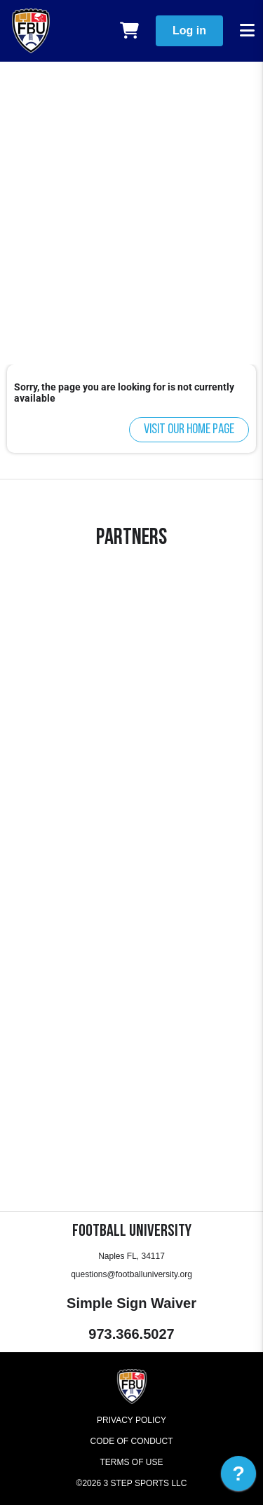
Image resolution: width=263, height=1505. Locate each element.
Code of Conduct (131, 1441)
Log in (189, 30)
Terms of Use (131, 1462)
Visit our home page (189, 430)
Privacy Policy (131, 1420)
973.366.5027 (131, 1334)
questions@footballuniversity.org (131, 1274)
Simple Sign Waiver (131, 1303)
